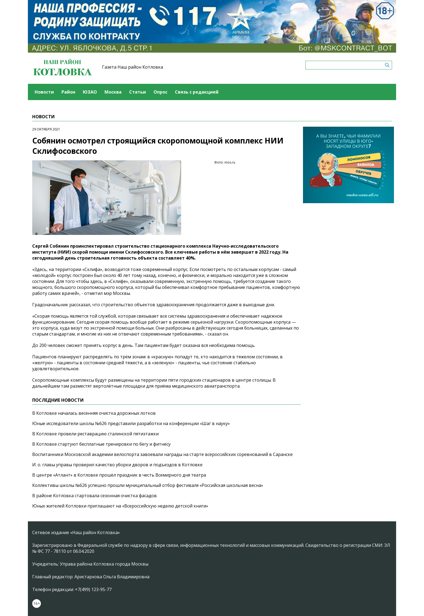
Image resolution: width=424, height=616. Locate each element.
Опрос (160, 92)
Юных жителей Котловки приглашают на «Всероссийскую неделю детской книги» (120, 506)
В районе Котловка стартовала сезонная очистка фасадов (94, 496)
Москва (113, 92)
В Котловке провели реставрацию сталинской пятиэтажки (95, 434)
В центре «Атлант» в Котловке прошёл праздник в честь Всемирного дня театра (119, 475)
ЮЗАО (90, 92)
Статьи (137, 92)
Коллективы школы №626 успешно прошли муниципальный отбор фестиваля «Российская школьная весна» (147, 485)
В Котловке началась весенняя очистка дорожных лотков (94, 413)
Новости (44, 92)
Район (68, 92)
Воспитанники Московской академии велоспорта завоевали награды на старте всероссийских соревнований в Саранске (162, 454)
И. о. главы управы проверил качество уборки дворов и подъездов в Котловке (117, 465)
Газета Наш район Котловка (132, 67)
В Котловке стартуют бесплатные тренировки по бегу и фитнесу (101, 444)
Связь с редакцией (196, 92)
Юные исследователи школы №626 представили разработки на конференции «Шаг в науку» (131, 423)
